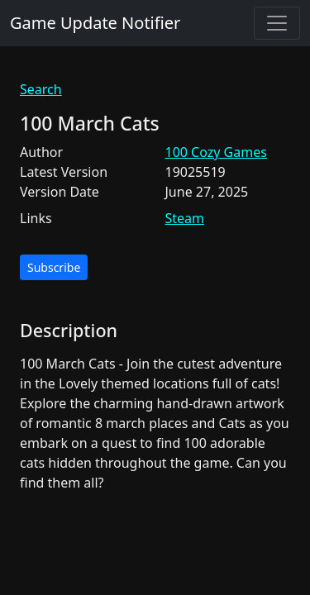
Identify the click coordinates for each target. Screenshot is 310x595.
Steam (185, 218)
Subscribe (53, 267)
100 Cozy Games (216, 152)
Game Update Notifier (95, 23)
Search (41, 89)
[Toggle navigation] (277, 23)
